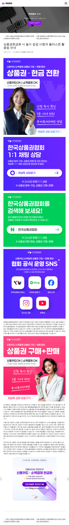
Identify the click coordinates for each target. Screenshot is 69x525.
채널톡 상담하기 (34, 23)
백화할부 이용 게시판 (27, 52)
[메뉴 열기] (66, 3)
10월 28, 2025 (7, 52)
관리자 (18, 52)
